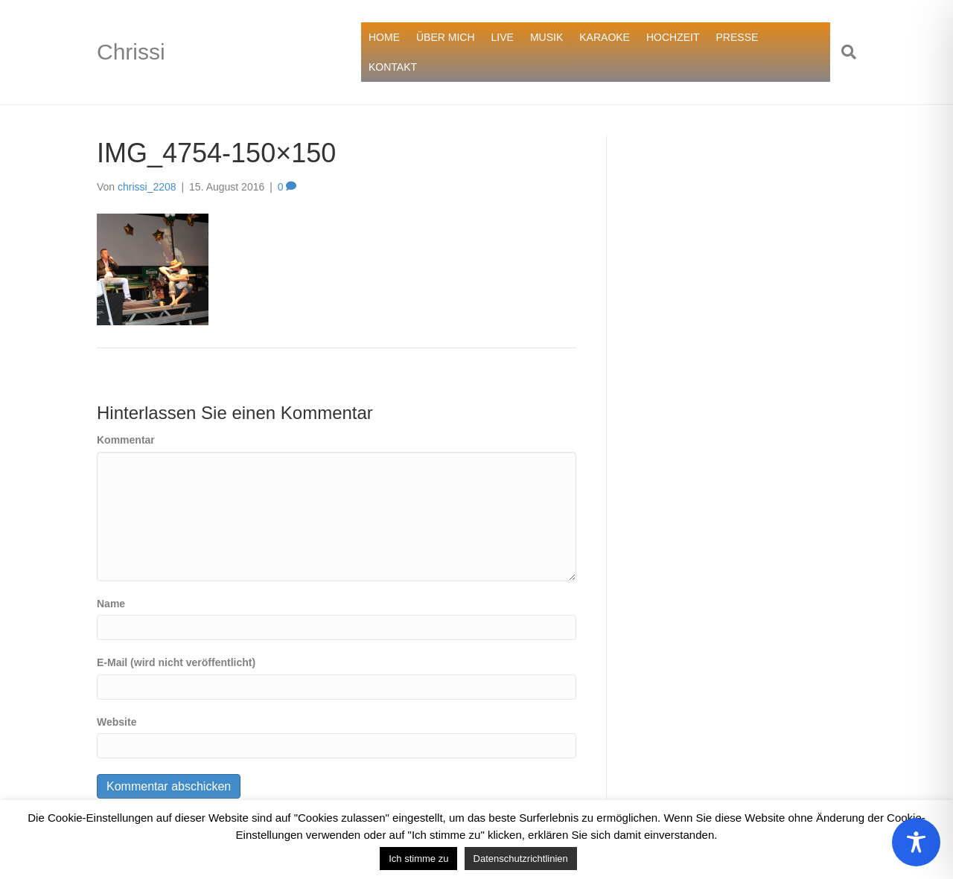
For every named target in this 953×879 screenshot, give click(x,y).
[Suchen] (843, 52)
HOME (384, 37)
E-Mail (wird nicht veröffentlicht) (176, 662)
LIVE (502, 37)
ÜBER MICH (445, 37)
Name (111, 604)
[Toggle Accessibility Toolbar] (916, 842)
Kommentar (126, 440)
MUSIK (546, 37)
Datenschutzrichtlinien (521, 858)
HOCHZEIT (673, 37)
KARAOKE (604, 37)
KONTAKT (393, 67)
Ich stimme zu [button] (418, 858)
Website (116, 722)
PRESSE (737, 37)
